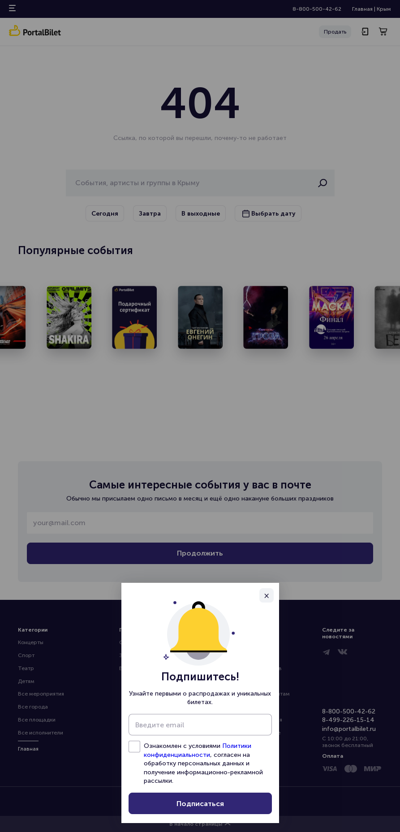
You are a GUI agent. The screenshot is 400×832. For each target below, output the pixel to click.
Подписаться (200, 803)
